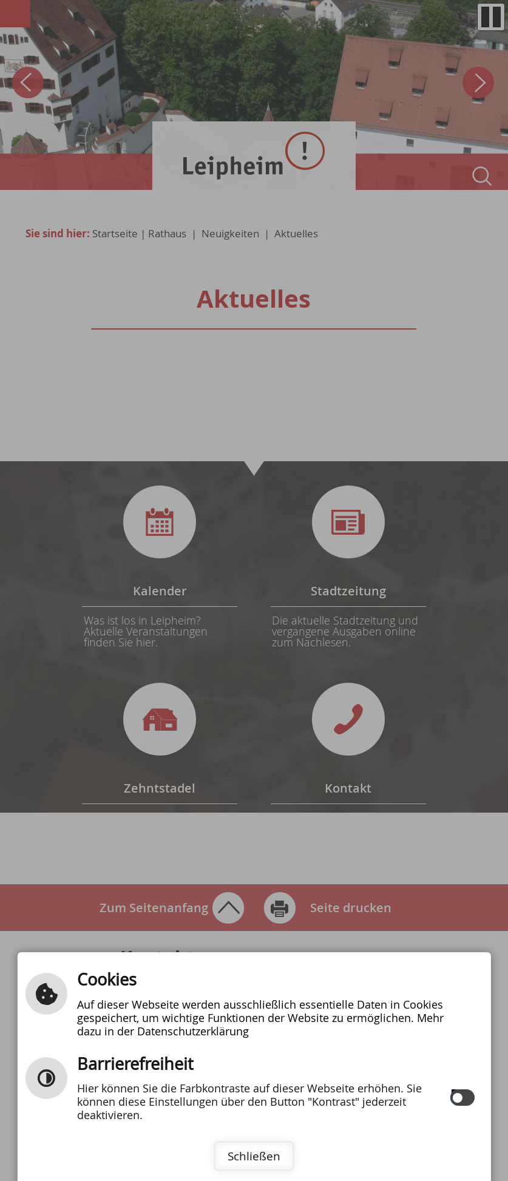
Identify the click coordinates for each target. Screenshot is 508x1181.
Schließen (254, 1156)
